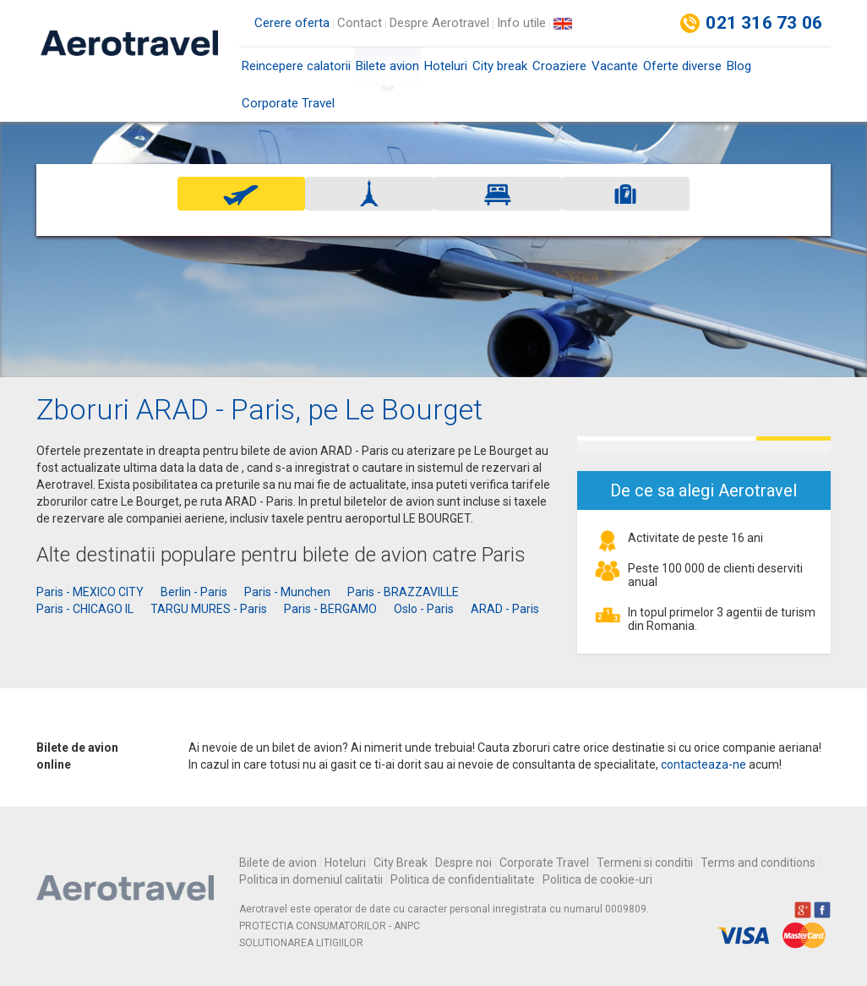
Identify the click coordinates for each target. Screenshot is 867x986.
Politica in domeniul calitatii (311, 879)
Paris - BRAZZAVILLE (403, 592)
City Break (401, 862)
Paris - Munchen (287, 592)
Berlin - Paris (194, 592)
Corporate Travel (288, 103)
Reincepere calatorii (296, 66)
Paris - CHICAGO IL (85, 609)
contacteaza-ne (703, 764)
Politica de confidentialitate (462, 879)
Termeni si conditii (645, 862)
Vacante (615, 66)
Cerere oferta (292, 22)
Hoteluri (445, 66)
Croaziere (559, 66)
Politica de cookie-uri (597, 879)
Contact (359, 22)
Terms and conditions (758, 862)
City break (499, 66)
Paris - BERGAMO (330, 609)
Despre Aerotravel (439, 22)
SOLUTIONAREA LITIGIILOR (301, 943)
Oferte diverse (682, 66)
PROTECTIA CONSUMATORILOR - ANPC (329, 926)
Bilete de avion (278, 862)
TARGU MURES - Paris (208, 609)
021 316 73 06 (764, 23)
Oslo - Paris (424, 609)
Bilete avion (387, 71)
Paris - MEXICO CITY (90, 592)
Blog (739, 66)
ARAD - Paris (505, 609)
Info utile (521, 22)
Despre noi (463, 862)
